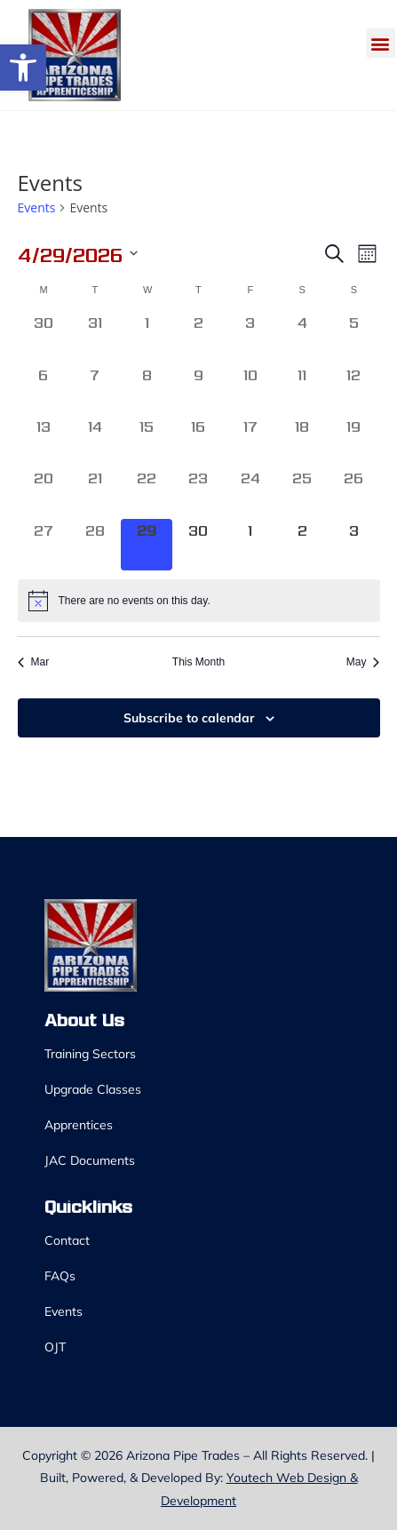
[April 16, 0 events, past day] (198, 440)
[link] (23, 67)
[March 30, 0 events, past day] (43, 337)
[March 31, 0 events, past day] (95, 337)
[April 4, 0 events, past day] (302, 337)
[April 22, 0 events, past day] (146, 492)
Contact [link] (67, 1240)
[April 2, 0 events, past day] (198, 337)
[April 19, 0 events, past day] (353, 440)
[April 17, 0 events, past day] (250, 440)
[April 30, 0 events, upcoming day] (198, 544)
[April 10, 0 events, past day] (250, 389)
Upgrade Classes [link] (92, 1089)
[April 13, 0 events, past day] (43, 440)
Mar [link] (34, 662)
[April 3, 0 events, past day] (250, 337)
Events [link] (37, 207)
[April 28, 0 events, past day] (95, 544)
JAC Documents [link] (89, 1160)
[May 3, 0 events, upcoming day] (353, 544)
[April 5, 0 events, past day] (353, 337)
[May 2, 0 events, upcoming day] (302, 544)
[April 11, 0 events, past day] (302, 389)
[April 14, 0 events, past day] (95, 440)
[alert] (199, 600)
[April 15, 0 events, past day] (146, 440)
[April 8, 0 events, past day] (146, 389)
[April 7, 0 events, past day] (95, 389)
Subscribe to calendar (189, 718)
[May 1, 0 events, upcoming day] (250, 544)
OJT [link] (55, 1347)
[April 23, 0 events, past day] (198, 492)
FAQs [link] (59, 1276)
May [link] (363, 662)
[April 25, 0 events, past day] (302, 492)
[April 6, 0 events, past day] (43, 389)
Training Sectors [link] (90, 1054)
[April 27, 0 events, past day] (43, 544)
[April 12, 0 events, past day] (353, 389)
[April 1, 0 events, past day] (146, 337)
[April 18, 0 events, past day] (302, 440)
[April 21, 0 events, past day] (95, 492)
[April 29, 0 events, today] (146, 544)
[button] (380, 43)
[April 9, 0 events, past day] (198, 389)
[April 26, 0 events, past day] (353, 492)
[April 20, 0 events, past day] (43, 492)
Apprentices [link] (78, 1125)
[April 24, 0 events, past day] (250, 492)
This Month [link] (198, 662)
